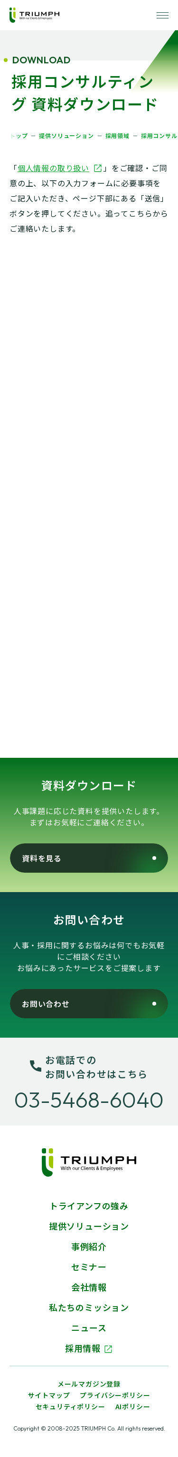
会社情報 (89, 1287)
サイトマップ (49, 1395)
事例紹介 (89, 1246)
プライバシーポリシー (115, 1395)
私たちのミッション (89, 1307)
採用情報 (89, 1348)
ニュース (88, 1327)
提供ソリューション (89, 1226)
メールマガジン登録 (89, 1383)
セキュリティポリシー (70, 1406)
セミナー (89, 1266)
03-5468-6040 (89, 1099)
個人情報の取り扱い (60, 167)
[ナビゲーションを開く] (163, 15)
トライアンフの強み (89, 1205)
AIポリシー (132, 1406)
